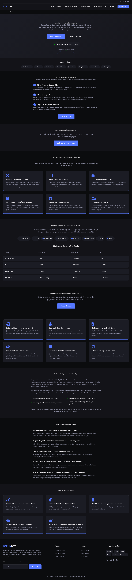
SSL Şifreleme (49, 67)
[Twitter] (120, 2)
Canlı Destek (84, 556)
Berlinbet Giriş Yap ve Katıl (66, 143)
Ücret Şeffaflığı (61, 67)
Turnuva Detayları (56, 6)
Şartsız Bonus (71, 67)
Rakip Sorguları (109, 6)
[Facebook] (125, 2)
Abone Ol (35, 567)
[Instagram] (123, 2)
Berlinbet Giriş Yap (55, 36)
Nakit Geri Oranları (26, 67)
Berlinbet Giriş (123, 6)
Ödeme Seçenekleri (76, 36)
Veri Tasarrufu (38, 67)
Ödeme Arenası (85, 6)
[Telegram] (128, 2)
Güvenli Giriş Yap (66, 306)
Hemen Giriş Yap (66, 116)
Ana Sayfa (6, 12)
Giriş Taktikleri (97, 6)
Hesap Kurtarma (83, 67)
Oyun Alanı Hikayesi (71, 6)
